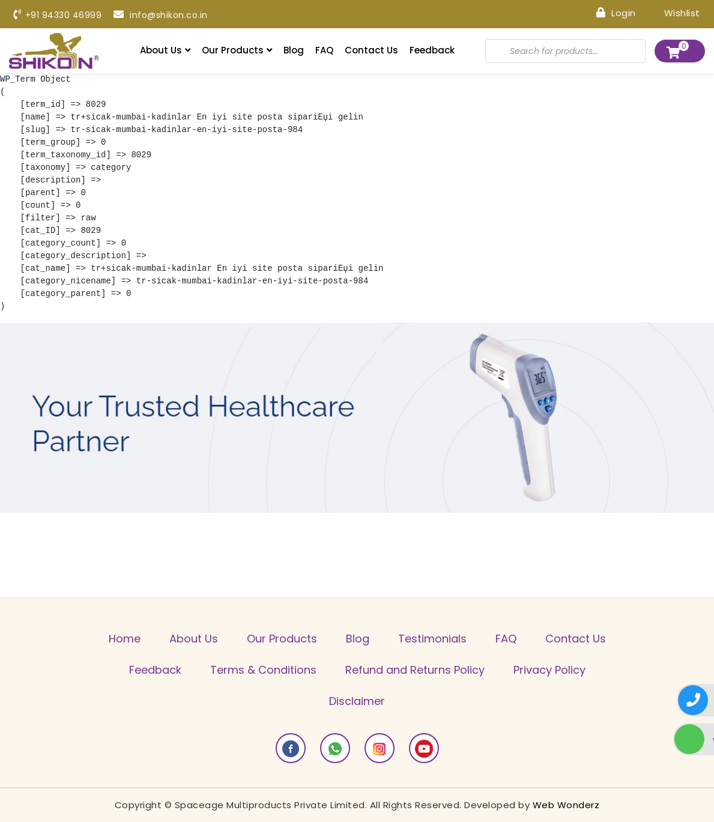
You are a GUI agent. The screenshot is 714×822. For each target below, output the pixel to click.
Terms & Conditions (263, 669)
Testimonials (432, 638)
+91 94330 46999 (57, 15)
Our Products (237, 50)
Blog (293, 50)
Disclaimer (357, 701)
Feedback (432, 50)
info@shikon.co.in (160, 15)
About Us (165, 50)
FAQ (324, 50)
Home (125, 638)
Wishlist (674, 12)
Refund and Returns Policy (415, 669)
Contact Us (371, 50)
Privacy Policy (549, 669)
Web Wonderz (566, 805)
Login (616, 12)
